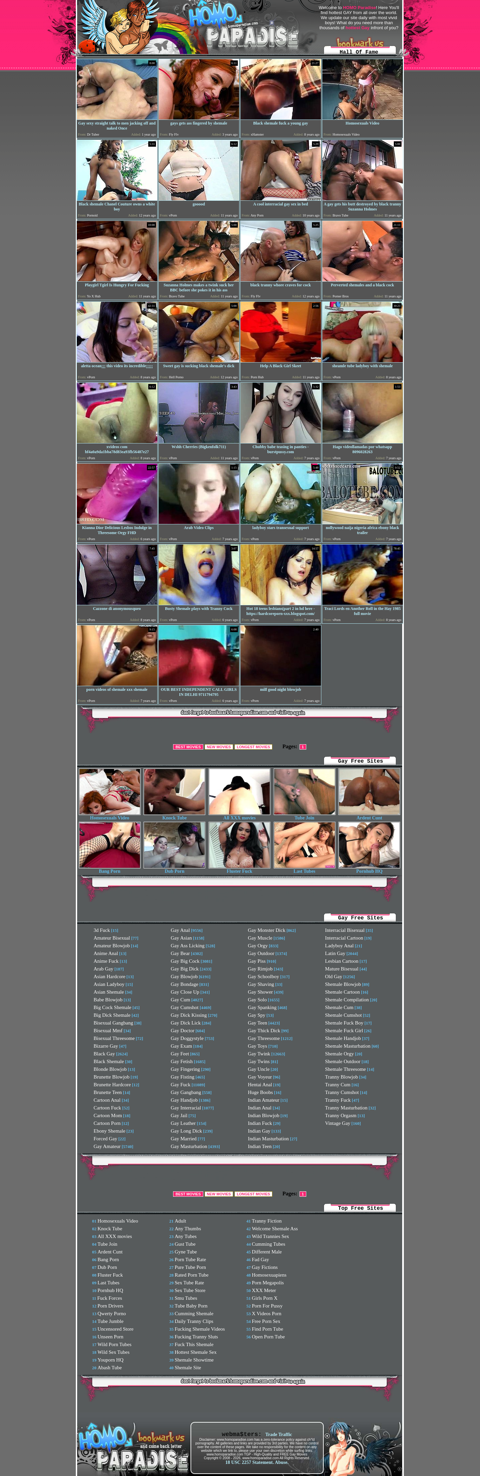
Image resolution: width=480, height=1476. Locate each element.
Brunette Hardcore (112, 1084)
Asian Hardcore (109, 976)
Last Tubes (304, 869)
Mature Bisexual (342, 968)
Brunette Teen (108, 1092)
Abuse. (281, 1462)
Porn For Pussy (267, 1305)
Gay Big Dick (185, 968)
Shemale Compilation (347, 999)
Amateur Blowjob (112, 945)
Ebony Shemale (109, 1131)
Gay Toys (257, 1046)
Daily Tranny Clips (194, 1321)
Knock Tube (174, 815)
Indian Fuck (260, 1123)
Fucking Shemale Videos (200, 1329)
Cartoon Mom (108, 1115)
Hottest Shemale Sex (196, 1352)
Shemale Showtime (194, 1360)
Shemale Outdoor (342, 1061)
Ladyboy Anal (339, 945)
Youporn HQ (110, 1360)
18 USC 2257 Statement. (249, 1462)
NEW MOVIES (219, 747)
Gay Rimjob (260, 968)
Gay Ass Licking (188, 945)
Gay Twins (259, 1061)
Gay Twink (259, 1053)
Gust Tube (185, 1244)
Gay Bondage (184, 984)
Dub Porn (174, 869)
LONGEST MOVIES (253, 747)
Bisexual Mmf (108, 1030)
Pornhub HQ (369, 869)
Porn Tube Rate (190, 1259)
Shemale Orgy (339, 1053)
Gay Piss (257, 961)
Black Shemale (109, 1061)
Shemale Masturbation (347, 1046)
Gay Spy (256, 1015)
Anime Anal (106, 953)
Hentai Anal (260, 1084)
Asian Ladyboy (109, 984)
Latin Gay (335, 953)
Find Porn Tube (267, 1329)
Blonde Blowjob (110, 1069)
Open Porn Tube (268, 1336)
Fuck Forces (109, 1298)
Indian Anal (259, 1107)
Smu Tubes (186, 1298)
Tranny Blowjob (341, 1077)
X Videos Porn (266, 1313)
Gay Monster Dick (266, 930)
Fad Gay (260, 1259)
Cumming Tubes (268, 1244)
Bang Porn (110, 869)
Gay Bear (180, 953)
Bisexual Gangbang (113, 1023)
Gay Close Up (185, 992)
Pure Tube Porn (190, 1267)
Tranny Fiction (267, 1221)
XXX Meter (264, 1290)
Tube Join (304, 815)
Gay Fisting (182, 1077)
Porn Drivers (110, 1305)
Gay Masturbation (189, 1146)
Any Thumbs (188, 1228)
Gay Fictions (265, 1267)
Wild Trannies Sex (270, 1236)
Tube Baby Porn (191, 1305)
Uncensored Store (116, 1329)
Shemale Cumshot (343, 1015)
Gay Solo (257, 999)
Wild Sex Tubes (113, 1352)
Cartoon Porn (107, 1123)
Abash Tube (110, 1367)
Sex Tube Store (190, 1290)
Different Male (267, 1251)
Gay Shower (260, 992)
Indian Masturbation (268, 1138)
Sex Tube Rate (189, 1282)
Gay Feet (180, 1053)
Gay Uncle (259, 1069)
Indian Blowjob (263, 1115)
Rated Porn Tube (192, 1275)
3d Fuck (102, 930)
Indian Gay (259, 1131)
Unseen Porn (110, 1336)
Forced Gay (105, 1138)
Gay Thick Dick (264, 1030)
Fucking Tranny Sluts (196, 1336)
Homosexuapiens (269, 1275)
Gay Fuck (181, 1084)
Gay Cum (180, 999)
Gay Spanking (262, 1007)
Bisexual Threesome (114, 1038)
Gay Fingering (185, 1069)
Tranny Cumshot (342, 1092)
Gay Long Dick (186, 1131)
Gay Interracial (186, 1107)
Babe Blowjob (108, 999)
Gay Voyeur (260, 1077)
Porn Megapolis (268, 1282)
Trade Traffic (278, 1434)
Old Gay (333, 976)
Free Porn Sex (266, 1321)
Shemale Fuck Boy (344, 1023)
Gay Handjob (184, 1100)
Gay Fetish (182, 1061)
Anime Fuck (106, 961)
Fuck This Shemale (194, 1344)
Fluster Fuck (239, 869)
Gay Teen (257, 1023)
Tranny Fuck (338, 1100)
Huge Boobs (260, 1092)
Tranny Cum (338, 1084)
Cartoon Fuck (107, 1107)
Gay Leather (183, 1123)
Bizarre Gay (106, 1046)
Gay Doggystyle (187, 1038)
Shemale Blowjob (343, 984)
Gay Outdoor (261, 953)
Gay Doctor (182, 1030)
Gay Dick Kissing (189, 1015)
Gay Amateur (107, 1146)
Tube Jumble (110, 1321)
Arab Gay (103, 968)
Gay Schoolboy (263, 976)
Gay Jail (179, 1115)
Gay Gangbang (186, 1092)
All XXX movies (239, 815)
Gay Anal (180, 930)
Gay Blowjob (184, 976)
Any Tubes (186, 1236)
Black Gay (104, 1053)
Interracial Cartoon (344, 938)
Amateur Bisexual (112, 938)
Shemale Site (188, 1367)
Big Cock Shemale (112, 1007)
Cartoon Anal (107, 1100)
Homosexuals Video (110, 815)
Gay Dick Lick (186, 1023)
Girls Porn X (265, 1298)
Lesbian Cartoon (342, 961)
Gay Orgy (258, 945)
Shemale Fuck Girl (344, 1030)
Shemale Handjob (343, 1038)
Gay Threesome (264, 1038)
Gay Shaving (261, 984)
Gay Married (184, 1138)
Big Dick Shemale (112, 1015)
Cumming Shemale (194, 1313)
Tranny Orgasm (341, 1115)
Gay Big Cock (185, 961)
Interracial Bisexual (345, 930)
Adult (180, 1221)
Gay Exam (181, 1046)
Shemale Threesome (345, 1069)
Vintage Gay (337, 1123)
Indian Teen (260, 1146)
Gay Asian (181, 938)
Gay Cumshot (185, 1007)
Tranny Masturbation (346, 1107)
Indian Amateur (263, 1100)
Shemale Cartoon (342, 992)
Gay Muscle (260, 938)
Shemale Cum (339, 1007)
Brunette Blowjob (111, 1077)
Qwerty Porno (112, 1313)
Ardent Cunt (369, 815)
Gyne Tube (186, 1251)
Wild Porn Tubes (114, 1344)
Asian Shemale (109, 992)
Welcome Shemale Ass (275, 1228)
